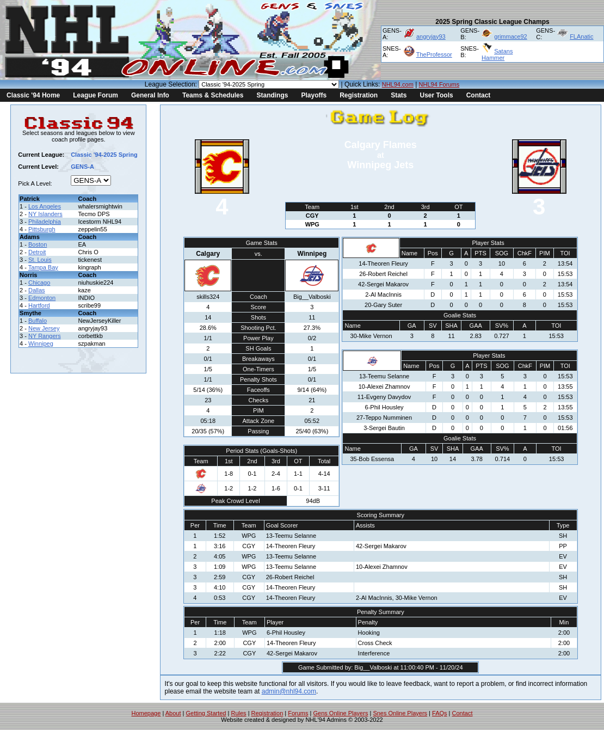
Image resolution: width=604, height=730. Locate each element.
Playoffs (313, 95)
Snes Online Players (400, 713)
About (173, 713)
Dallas (36, 290)
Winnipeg (40, 343)
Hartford (39, 305)
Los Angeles (44, 206)
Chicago (39, 282)
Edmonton (42, 298)
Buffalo (37, 320)
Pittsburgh (42, 229)
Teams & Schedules (213, 95)
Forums (298, 713)
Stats (398, 95)
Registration (359, 95)
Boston (37, 244)
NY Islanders (45, 214)
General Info (150, 95)
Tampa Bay (43, 267)
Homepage (146, 713)
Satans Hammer (497, 54)
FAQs (439, 713)
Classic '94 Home (33, 95)
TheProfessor (434, 54)
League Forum (95, 95)
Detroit (37, 252)
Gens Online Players (340, 713)
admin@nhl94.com (289, 691)
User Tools (436, 95)
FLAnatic (581, 36)
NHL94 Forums (439, 84)
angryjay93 (431, 36)
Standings (272, 95)
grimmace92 (510, 36)
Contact (478, 95)
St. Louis (40, 259)
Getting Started (206, 713)
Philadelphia (44, 221)
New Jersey (43, 328)
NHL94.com (398, 84)
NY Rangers (44, 336)
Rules (238, 713)
